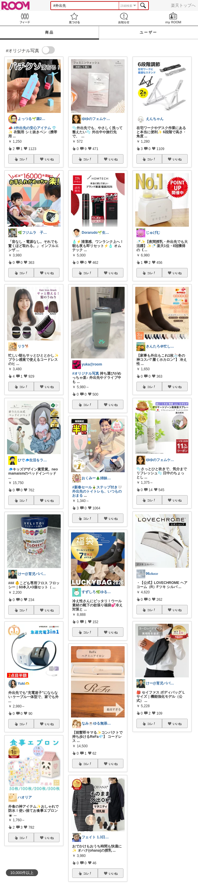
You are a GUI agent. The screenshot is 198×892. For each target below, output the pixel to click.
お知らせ (123, 18)
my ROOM (173, 18)
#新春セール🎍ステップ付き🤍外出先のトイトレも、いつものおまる (97, 491)
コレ (23, 159)
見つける (74, 18)
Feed (25, 18)
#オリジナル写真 (85, 373)
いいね (49, 159)
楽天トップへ (183, 5)
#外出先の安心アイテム (32, 128)
